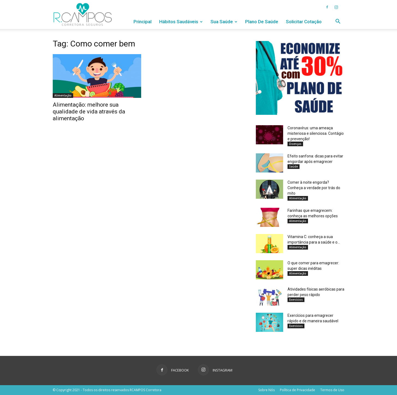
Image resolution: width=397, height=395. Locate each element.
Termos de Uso (332, 390)
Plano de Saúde (261, 21)
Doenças (295, 144)
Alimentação (63, 95)
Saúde (293, 166)
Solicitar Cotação (304, 21)
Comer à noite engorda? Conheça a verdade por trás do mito (314, 187)
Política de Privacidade (297, 390)
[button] (337, 22)
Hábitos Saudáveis (181, 21)
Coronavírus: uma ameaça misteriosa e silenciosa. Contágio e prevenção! (316, 133)
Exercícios (296, 300)
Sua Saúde (224, 21)
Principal (143, 21)
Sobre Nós (266, 390)
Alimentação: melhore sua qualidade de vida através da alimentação (89, 111)
